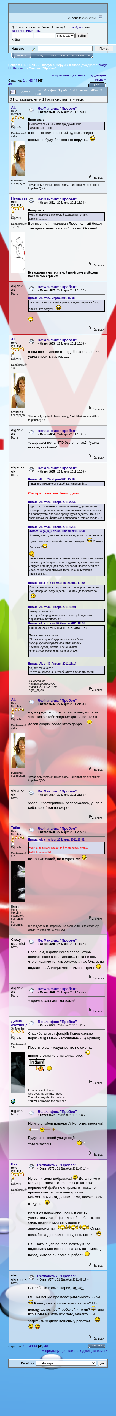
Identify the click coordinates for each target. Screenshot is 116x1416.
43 (31, 80)
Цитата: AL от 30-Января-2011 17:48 (52, 526)
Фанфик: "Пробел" (42, 68)
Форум (61, 65)
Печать (97, 85)
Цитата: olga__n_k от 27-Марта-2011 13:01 (56, 839)
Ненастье (19, 198)
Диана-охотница (19, 1023)
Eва (14, 1164)
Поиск (52, 55)
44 (35, 80)
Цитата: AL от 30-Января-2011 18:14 (52, 663)
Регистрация (81, 55)
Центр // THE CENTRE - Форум (30, 65)
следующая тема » (96, 77)
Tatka (15, 828)
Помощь (38, 55)
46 (10, 84)
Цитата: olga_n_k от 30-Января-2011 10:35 (57, 531)
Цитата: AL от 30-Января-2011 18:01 (52, 607)
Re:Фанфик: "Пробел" (57, 108)
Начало (22, 55)
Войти (64, 55)
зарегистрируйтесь (26, 30)
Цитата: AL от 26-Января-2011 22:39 (52, 502)
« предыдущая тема (69, 75)
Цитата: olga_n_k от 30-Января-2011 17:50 (56, 582)
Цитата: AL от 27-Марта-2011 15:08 (51, 298)
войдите (78, 27)
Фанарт (74, 65)
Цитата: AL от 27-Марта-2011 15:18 (51, 479)
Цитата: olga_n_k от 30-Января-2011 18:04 (56, 623)
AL (13, 108)
